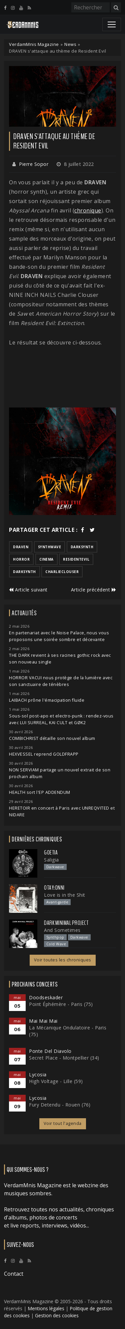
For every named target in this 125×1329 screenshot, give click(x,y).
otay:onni (54, 888)
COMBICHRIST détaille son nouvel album (52, 738)
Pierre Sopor (33, 164)
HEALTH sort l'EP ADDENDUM (39, 792)
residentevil (76, 559)
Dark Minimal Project (66, 923)
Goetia (51, 852)
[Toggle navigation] (111, 24)
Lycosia (38, 1074)
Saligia (51, 860)
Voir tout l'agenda (63, 1123)
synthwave (49, 547)
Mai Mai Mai (43, 1021)
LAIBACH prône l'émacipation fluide (46, 700)
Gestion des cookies (57, 1315)
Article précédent (93, 589)
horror (21, 559)
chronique (87, 210)
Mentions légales (46, 1308)
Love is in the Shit (64, 895)
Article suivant (28, 589)
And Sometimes (62, 930)
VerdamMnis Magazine (34, 44)
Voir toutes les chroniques (62, 960)
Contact (13, 1273)
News (70, 44)
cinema (46, 559)
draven (20, 547)
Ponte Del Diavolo (50, 1051)
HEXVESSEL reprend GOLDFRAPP (44, 754)
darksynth (82, 547)
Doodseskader (46, 997)
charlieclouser (62, 571)
